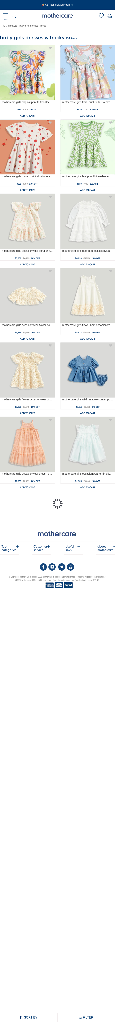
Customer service (40, 548)
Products (12, 25)
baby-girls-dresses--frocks (33, 25)
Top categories (9, 548)
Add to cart (27, 115)
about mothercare (104, 548)
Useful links (72, 548)
